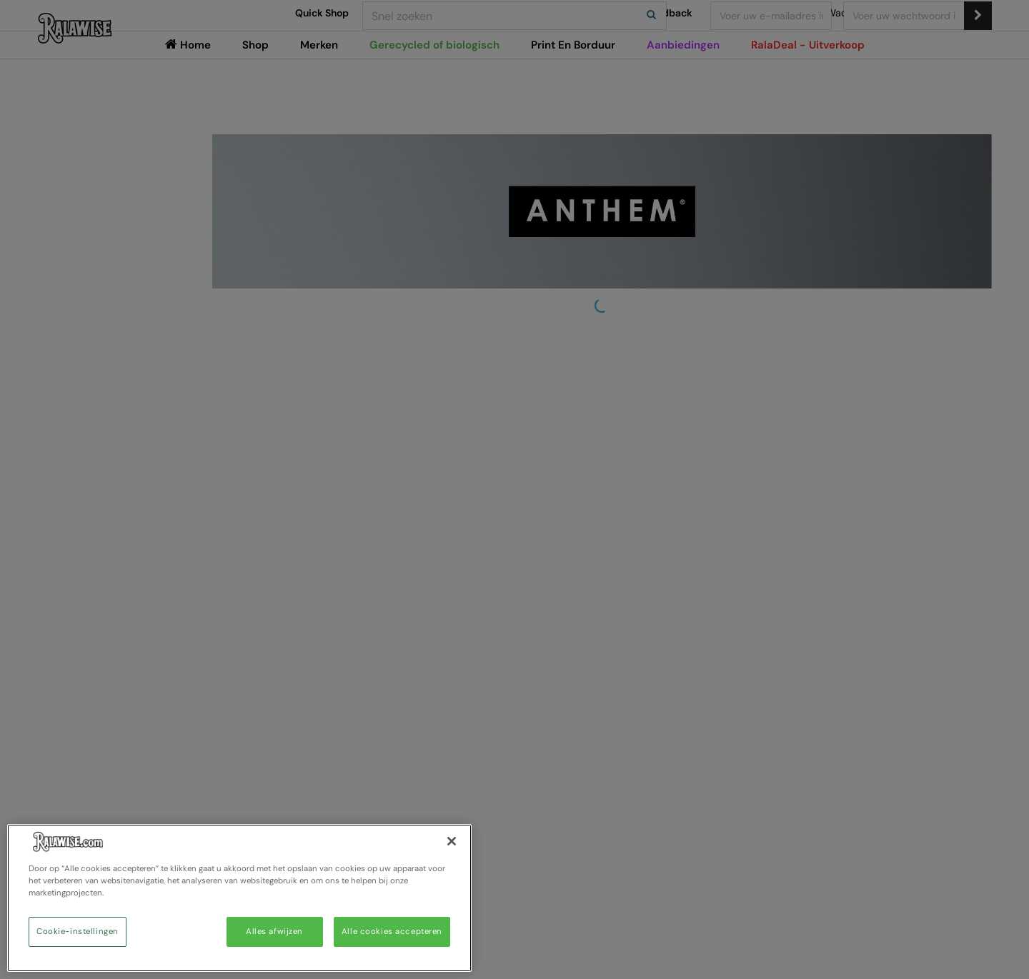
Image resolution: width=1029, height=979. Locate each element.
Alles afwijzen (274, 931)
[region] (239, 898)
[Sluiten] (451, 841)
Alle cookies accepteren (392, 931)
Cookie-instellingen (77, 931)
